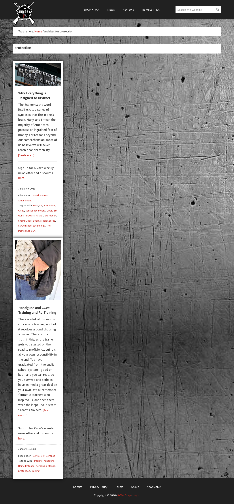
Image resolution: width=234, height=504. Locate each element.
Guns (21, 215)
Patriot (39, 215)
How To (36, 455)
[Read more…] (26, 155)
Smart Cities (25, 220)
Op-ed (35, 195)
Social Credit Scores (44, 220)
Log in (136, 495)
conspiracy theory (35, 210)
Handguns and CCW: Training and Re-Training (37, 310)
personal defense (45, 466)
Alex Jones (49, 205)
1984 (35, 205)
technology (39, 225)
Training (35, 470)
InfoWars (30, 215)
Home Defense (26, 466)
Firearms (38, 460)
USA (33, 230)
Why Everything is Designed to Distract (34, 95)
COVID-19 (51, 210)
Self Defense (48, 455)
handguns (49, 460)
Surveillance (25, 225)
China (21, 210)
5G (40, 205)
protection (50, 215)
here (21, 178)
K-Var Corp (124, 495)
